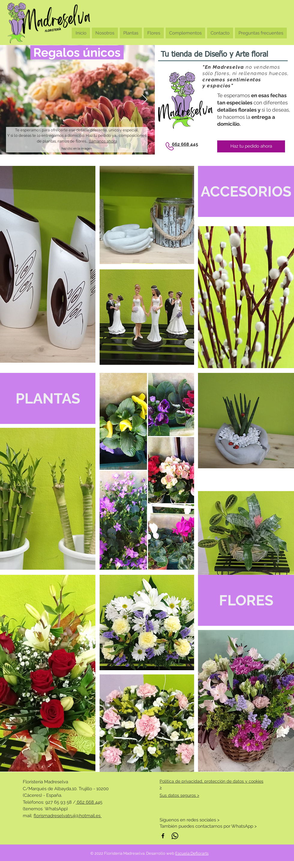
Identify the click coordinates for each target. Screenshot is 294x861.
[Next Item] (144, 100)
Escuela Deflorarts (191, 853)
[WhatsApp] (175, 835)
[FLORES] (246, 600)
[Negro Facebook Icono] (163, 835)
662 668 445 (89, 802)
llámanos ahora (103, 141)
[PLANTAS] (47, 398)
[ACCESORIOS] (246, 191)
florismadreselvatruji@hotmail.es (68, 815)
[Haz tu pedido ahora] (251, 146)
